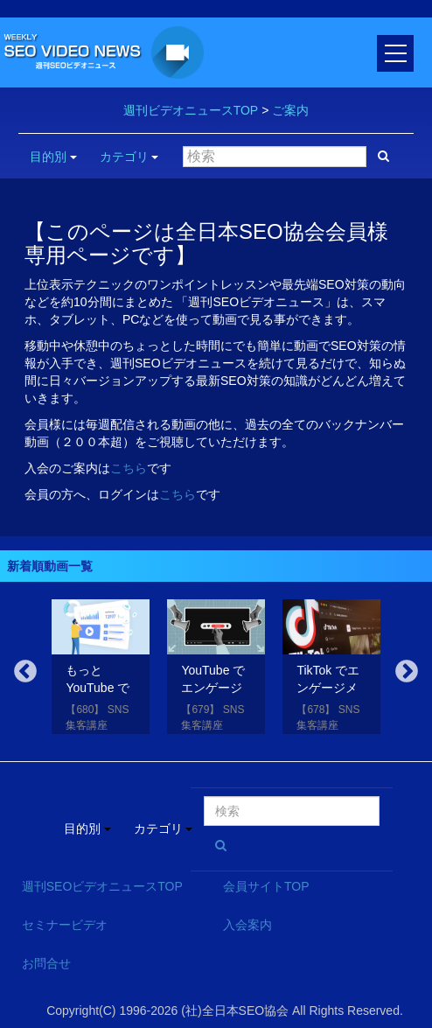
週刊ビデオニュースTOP (191, 110)
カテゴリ (129, 157)
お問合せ (46, 963)
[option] (100, 670)
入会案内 (247, 925)
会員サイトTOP (266, 886)
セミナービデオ (65, 925)
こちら (128, 468)
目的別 (53, 157)
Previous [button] (25, 672)
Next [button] (407, 672)
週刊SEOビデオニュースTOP (102, 886)
